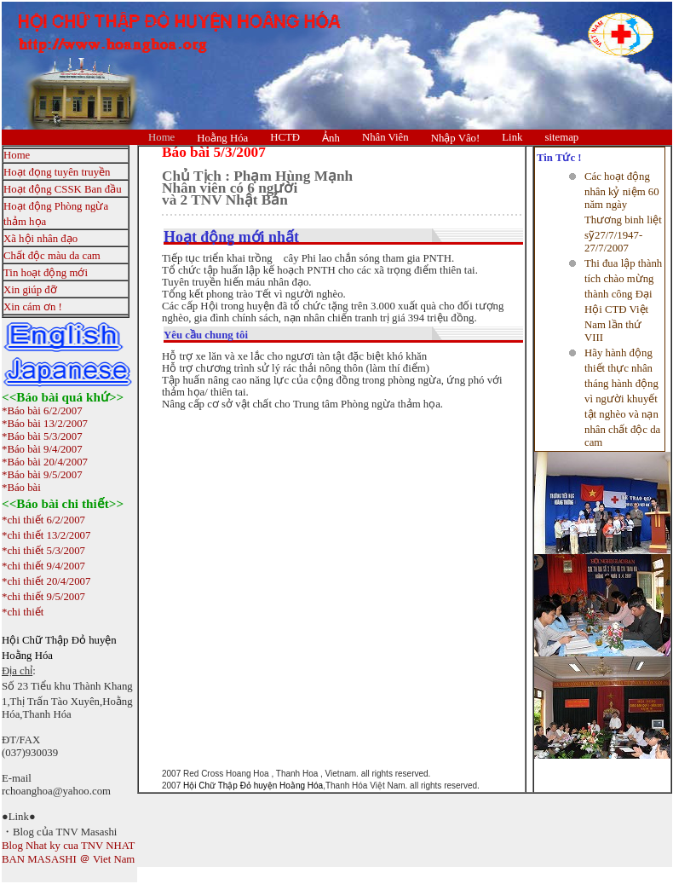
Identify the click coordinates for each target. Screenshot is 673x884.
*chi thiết (22, 612)
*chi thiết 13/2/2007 (46, 535)
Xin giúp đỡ (30, 290)
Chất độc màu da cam (52, 256)
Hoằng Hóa (222, 138)
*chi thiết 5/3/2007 (43, 551)
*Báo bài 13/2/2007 (45, 424)
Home (161, 137)
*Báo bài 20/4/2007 (45, 462)
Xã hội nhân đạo (40, 239)
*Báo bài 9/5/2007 (42, 475)
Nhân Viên (385, 137)
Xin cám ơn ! (32, 307)
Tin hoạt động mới (45, 273)
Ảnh (331, 138)
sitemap (561, 137)
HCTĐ (285, 137)
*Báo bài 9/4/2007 (42, 449)
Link (512, 137)
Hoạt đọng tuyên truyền (56, 172)
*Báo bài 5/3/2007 (42, 436)
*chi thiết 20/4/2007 (46, 581)
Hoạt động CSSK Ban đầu (62, 189)
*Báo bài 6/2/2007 (42, 411)
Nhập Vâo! (455, 138)
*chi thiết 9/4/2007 (43, 566)
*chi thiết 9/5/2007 (43, 597)
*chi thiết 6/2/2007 (43, 520)
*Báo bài (21, 488)
